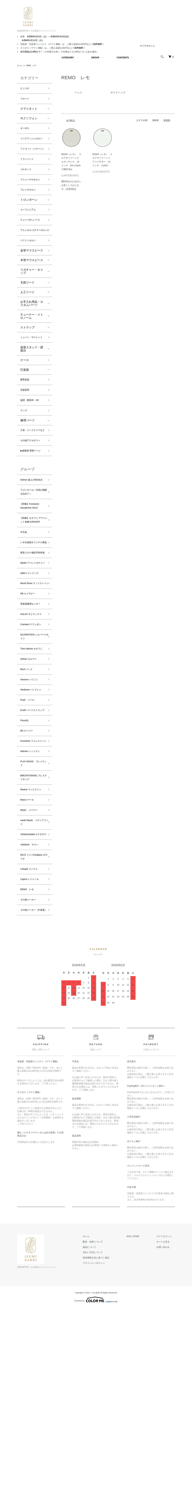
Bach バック (28, 806)
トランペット (28, 174)
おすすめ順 (142, 120)
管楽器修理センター (31, 716)
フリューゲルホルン (31, 200)
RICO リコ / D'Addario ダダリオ (32, 1039)
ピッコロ (26, 89)
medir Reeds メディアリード (32, 996)
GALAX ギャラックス (32, 732)
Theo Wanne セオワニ (31, 781)
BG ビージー (28, 883)
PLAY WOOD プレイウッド (31, 925)
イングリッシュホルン (31, 145)
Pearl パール (29, 844)
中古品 (24, 615)
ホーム (20, 65)
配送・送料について (102, 1435)
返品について (98, 1441)
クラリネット (28, 110)
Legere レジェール (32, 1064)
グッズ (24, 453)
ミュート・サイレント (31, 373)
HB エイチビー (29, 702)
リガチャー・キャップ (31, 304)
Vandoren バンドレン (32, 831)
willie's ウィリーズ (31, 675)
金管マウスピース (31, 283)
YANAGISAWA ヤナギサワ (32, 1012)
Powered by (96, 1493)
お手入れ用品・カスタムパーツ (31, 336)
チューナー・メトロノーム (31, 349)
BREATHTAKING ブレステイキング (31, 941)
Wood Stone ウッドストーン (32, 689)
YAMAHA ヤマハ (31, 1025)
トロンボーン (28, 223)
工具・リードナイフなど (31, 476)
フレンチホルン (30, 213)
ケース (24, 399)
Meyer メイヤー (31, 982)
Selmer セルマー (30, 794)
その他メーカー (30, 1087)
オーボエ (26, 130)
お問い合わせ (166, 1441)
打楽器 (24, 408)
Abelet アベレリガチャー (31, 662)
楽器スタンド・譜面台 (31, 388)
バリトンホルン (30, 273)
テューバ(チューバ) (32, 245)
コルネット (27, 185)
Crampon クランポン (32, 749)
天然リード (27, 315)
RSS (135, 1430)
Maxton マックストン (32, 957)
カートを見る (166, 1435)
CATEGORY (68, 57)
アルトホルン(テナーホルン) (32, 259)
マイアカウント (147, 46)
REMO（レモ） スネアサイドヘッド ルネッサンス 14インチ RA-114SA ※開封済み (72, 161)
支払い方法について (102, 1446)
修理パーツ (27, 463)
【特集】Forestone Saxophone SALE (32, 581)
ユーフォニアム (30, 234)
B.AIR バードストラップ (33, 859)
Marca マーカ (29, 970)
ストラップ (27, 360)
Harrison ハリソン (31, 817)
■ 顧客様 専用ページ (32, 509)
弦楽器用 (26, 430)
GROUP (95, 57)
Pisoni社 (25, 872)
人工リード (27, 325)
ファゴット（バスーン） (31, 161)
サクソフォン (28, 120)
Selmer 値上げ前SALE (30, 544)
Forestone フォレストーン (32, 897)
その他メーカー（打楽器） (30, 1101)
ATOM (142, 1430)
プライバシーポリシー (103, 1456)
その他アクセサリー (31, 493)
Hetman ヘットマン (32, 911)
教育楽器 (26, 419)
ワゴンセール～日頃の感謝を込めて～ (31, 562)
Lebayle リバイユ (31, 1053)
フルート (26, 100)
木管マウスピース (31, 293)
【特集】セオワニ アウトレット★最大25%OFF (31, 599)
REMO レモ (33, 65)
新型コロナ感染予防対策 (31, 645)
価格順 (155, 120)
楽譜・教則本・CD (32, 441)
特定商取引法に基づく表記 (105, 1451)
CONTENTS (123, 57)
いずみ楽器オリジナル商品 (31, 629)
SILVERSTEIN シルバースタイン (32, 765)
